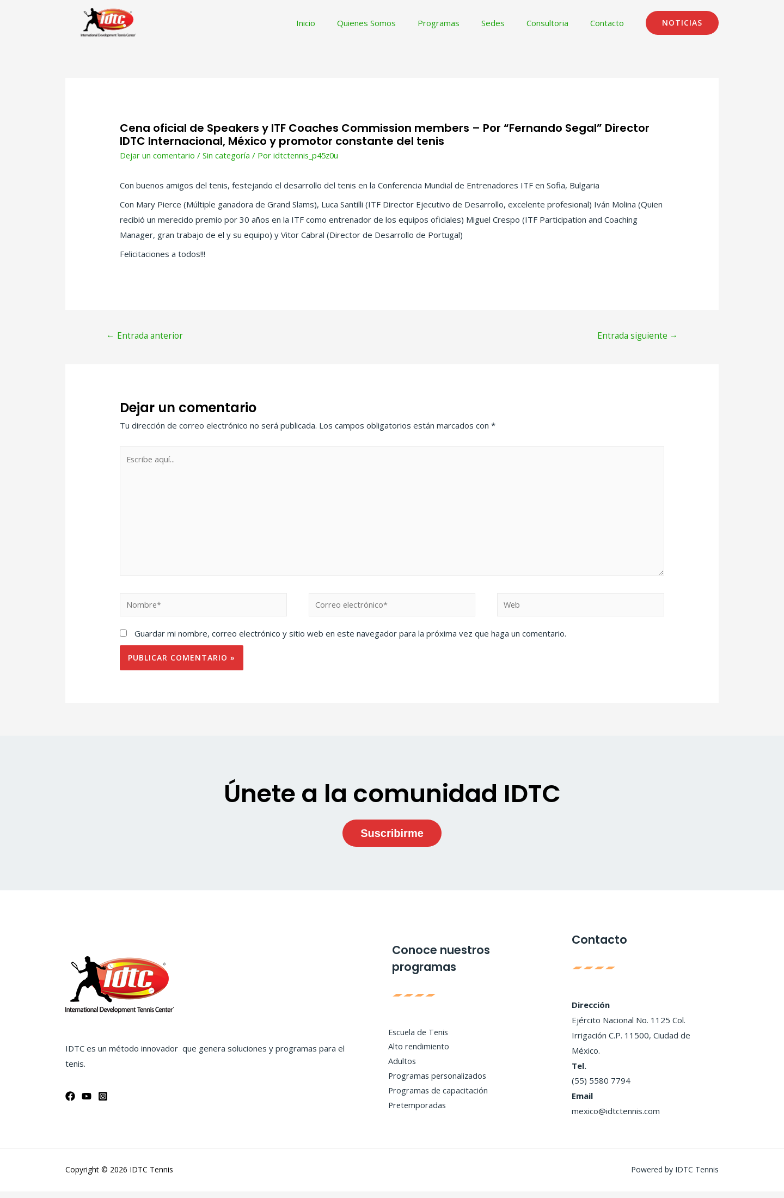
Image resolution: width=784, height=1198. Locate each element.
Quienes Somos (391, 22)
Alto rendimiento (415, 1052)
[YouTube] (86, 1103)
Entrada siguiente (635, 337)
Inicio (335, 22)
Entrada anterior (146, 337)
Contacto (610, 22)
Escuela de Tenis (415, 1037)
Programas (458, 22)
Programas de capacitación (434, 1097)
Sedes (506, 22)
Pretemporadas (414, 1113)
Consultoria (556, 22)
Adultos (398, 1067)
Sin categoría (228, 155)
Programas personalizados (434, 1082)
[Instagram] (103, 1103)
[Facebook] (70, 1103)
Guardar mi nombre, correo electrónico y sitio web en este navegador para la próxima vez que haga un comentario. (350, 639)
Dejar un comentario (158, 155)
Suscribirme (392, 840)
